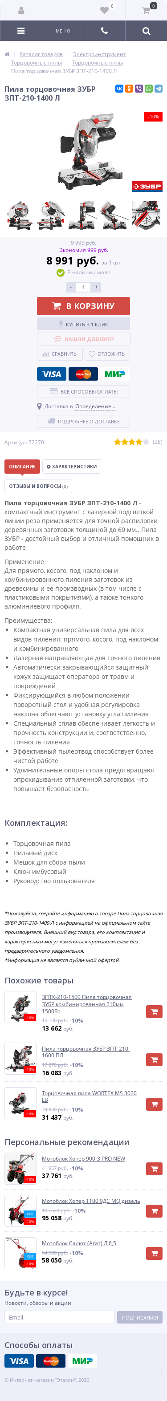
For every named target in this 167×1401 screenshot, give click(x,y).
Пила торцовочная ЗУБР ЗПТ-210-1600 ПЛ (86, 1052)
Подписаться (140, 1317)
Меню (63, 31)
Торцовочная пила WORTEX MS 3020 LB (89, 1097)
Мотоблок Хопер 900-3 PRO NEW (83, 1158)
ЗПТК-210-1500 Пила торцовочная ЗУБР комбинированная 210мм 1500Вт (87, 1004)
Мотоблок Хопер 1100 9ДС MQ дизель (91, 1201)
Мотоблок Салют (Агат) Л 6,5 (79, 1243)
